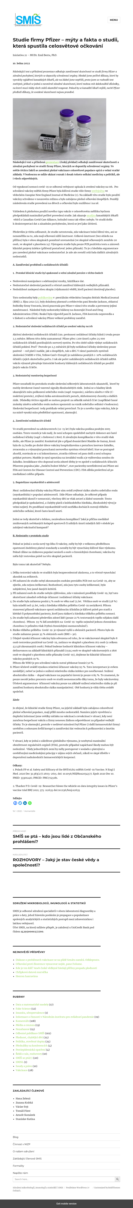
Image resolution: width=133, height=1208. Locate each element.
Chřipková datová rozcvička (32, 972)
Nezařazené (23, 1029)
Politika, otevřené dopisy (30, 1041)
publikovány (45, 297)
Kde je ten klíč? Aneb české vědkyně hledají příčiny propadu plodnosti (56, 968)
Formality (18, 1165)
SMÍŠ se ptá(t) (24, 1057)
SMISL (19, 1062)
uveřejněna (98, 190)
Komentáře (29, 811)
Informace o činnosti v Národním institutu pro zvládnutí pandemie (55, 1016)
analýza (91, 215)
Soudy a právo (24, 1066)
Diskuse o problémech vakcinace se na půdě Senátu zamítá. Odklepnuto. (58, 959)
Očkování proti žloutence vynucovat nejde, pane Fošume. (49, 963)
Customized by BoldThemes (107, 1187)
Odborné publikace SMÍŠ (30, 1033)
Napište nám (20, 1173)
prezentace (52, 162)
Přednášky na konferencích (32, 1045)
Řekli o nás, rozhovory (29, 1053)
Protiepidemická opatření (31, 1049)
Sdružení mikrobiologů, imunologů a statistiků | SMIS (38, 1187)
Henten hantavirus (27, 976)
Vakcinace (22, 1070)
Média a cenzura (25, 1025)
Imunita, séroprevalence (30, 1012)
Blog (15, 1137)
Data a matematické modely (32, 1004)
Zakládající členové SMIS (27, 1158)
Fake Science (23, 1008)
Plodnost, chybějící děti (29, 1037)
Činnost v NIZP (21, 1144)
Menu (114, 20)
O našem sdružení (23, 1151)
